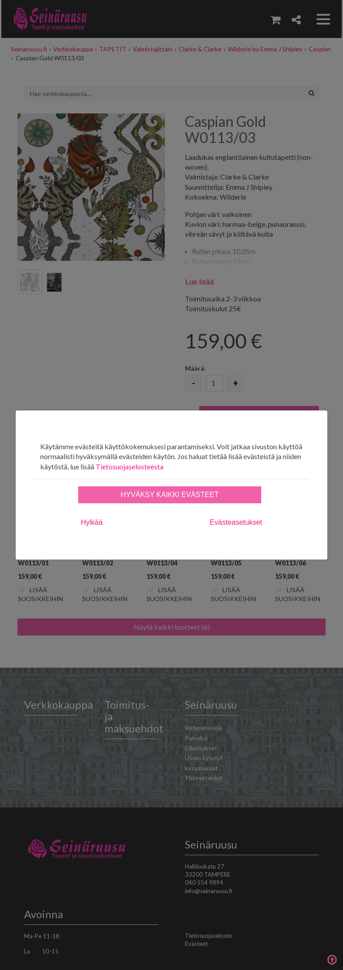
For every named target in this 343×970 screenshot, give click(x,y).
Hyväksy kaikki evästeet (169, 494)
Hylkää (92, 522)
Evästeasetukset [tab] (236, 522)
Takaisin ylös (332, 959)
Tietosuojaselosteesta (129, 466)
